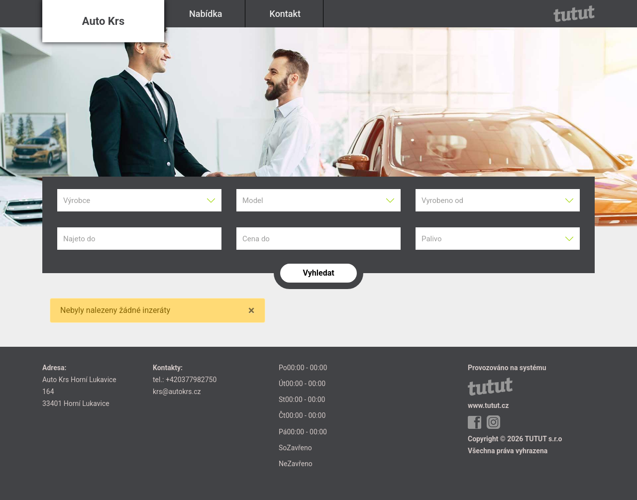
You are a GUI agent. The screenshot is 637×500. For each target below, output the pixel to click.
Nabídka (205, 13)
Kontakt (285, 13)
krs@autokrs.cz (177, 392)
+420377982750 (191, 380)
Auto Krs (103, 21)
